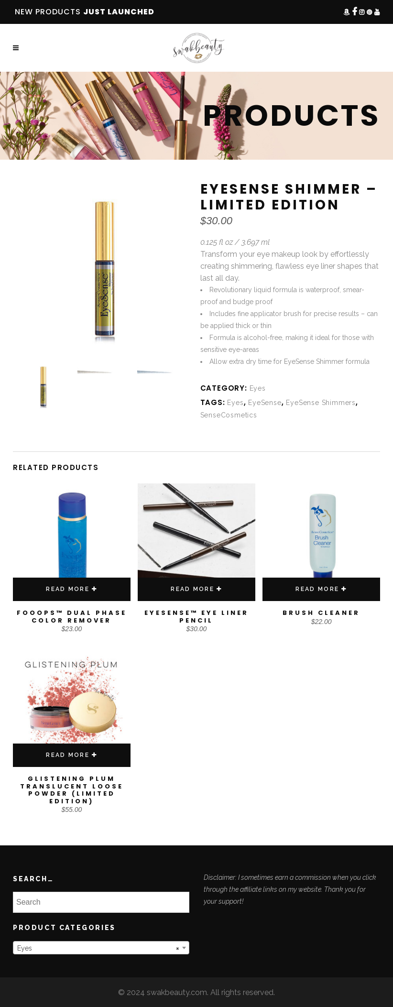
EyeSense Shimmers (321, 402)
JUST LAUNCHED (118, 11)
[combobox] (101, 947)
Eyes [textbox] (98, 948)
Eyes (258, 388)
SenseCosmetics (228, 415)
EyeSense (264, 402)
